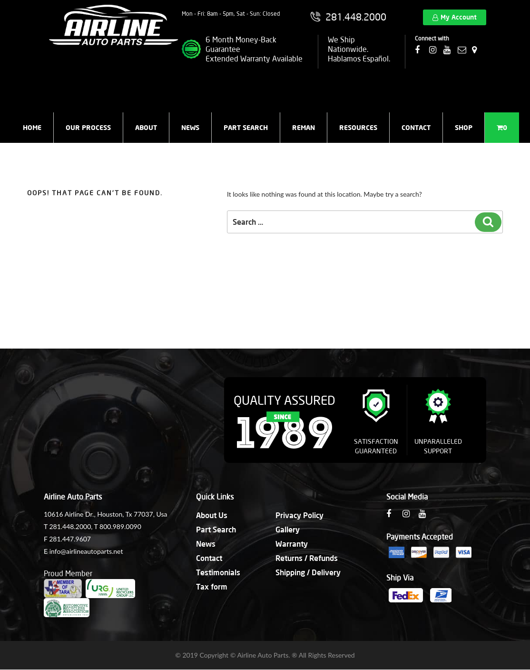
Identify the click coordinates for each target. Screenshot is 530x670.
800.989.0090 (120, 526)
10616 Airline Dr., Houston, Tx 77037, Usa (105, 514)
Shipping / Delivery (308, 572)
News (190, 127)
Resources (358, 127)
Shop (463, 127)
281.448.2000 (70, 526)
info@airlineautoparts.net (86, 551)
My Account (459, 17)
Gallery (287, 529)
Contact (416, 127)
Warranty (291, 543)
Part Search (246, 127)
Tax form (211, 586)
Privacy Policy (299, 515)
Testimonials (218, 572)
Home (32, 127)
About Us (211, 515)
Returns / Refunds (306, 557)
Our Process (88, 127)
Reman (303, 127)
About (146, 127)
